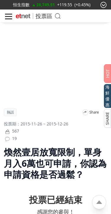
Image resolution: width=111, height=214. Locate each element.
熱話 (10, 112)
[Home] (23, 16)
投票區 (44, 16)
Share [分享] (94, 112)
